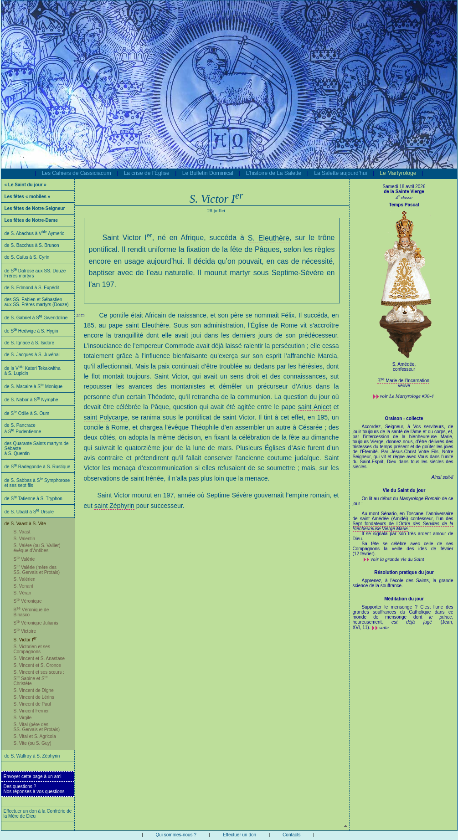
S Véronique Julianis (36, 622)
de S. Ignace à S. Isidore (30, 342)
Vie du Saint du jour (404, 490)
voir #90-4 (407, 396)
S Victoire (25, 631)
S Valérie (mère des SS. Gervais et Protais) (37, 570)
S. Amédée (403, 364)
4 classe (404, 197)
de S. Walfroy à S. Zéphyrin (32, 755)
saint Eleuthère (147, 325)
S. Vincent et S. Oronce (37, 665)
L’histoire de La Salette (273, 173)
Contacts (291, 834)
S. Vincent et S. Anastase (39, 658)
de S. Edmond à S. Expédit (32, 287)
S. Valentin (25, 538)
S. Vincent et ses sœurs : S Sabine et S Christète (39, 678)
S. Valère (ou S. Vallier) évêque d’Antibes (37, 548)
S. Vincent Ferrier (31, 710)
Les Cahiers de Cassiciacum (76, 173)
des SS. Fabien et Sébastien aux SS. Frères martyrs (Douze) (37, 302)
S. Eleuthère (269, 238)
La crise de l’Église (147, 173)
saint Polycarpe (106, 417)
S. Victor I (25, 639)
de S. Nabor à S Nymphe (31, 399)
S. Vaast (22, 531)
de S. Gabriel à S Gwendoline (36, 317)
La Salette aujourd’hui (340, 173)
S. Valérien (25, 579)
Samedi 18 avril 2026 (404, 186)
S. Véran (22, 592)
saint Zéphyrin (114, 505)
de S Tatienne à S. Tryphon (33, 498)
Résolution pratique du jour (404, 572)
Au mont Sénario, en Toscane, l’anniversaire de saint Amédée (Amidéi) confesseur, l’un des (403, 516)
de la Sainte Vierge (404, 191)
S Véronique (28, 601)
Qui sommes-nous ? (175, 834)
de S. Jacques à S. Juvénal (32, 354)
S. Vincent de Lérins (34, 697)
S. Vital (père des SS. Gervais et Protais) (37, 727)
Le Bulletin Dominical (207, 173)
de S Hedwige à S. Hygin (31, 330)
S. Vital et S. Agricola (35, 736)
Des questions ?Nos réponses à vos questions (34, 789)
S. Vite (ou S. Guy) (32, 743)
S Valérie (24, 559)
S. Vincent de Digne (34, 690)
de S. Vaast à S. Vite (25, 523)
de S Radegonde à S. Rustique (38, 466)
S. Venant (23, 586)
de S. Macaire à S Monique (34, 386)
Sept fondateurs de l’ (403, 526)
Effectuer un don (239, 834)
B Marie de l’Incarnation (403, 380)
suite (384, 627)
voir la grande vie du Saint (397, 559)
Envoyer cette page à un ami (33, 776)
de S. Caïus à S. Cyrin (27, 257)
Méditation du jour (404, 598)
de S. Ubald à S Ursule (29, 511)
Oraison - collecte (404, 418)
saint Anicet (314, 406)
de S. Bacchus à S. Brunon (32, 245)
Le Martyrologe (398, 173)
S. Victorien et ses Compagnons (32, 649)
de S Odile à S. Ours (27, 413)
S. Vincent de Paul (32, 704)
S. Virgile (23, 717)
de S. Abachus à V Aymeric (35, 233)
